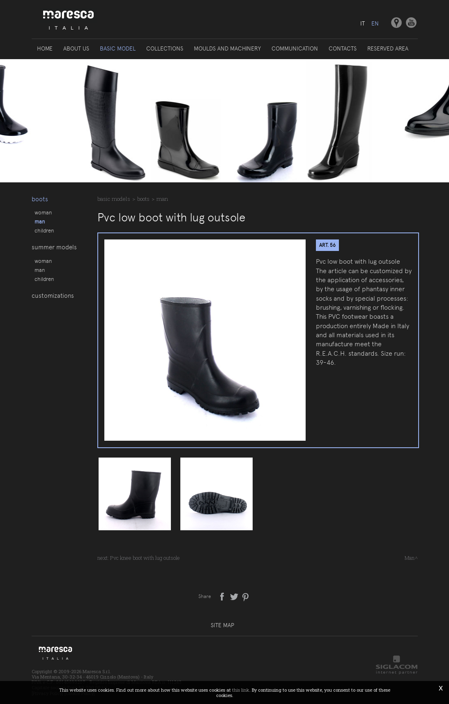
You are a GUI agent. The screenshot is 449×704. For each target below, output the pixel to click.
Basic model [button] (118, 48)
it (362, 23)
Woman (43, 212)
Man (40, 221)
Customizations (53, 296)
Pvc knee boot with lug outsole (145, 557)
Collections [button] (164, 48)
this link (240, 690)
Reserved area (387, 48)
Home (45, 48)
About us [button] (76, 48)
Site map (222, 625)
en (375, 23)
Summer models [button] (54, 247)
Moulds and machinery (227, 48)
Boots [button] (40, 199)
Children (44, 230)
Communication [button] (295, 48)
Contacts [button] (343, 48)
